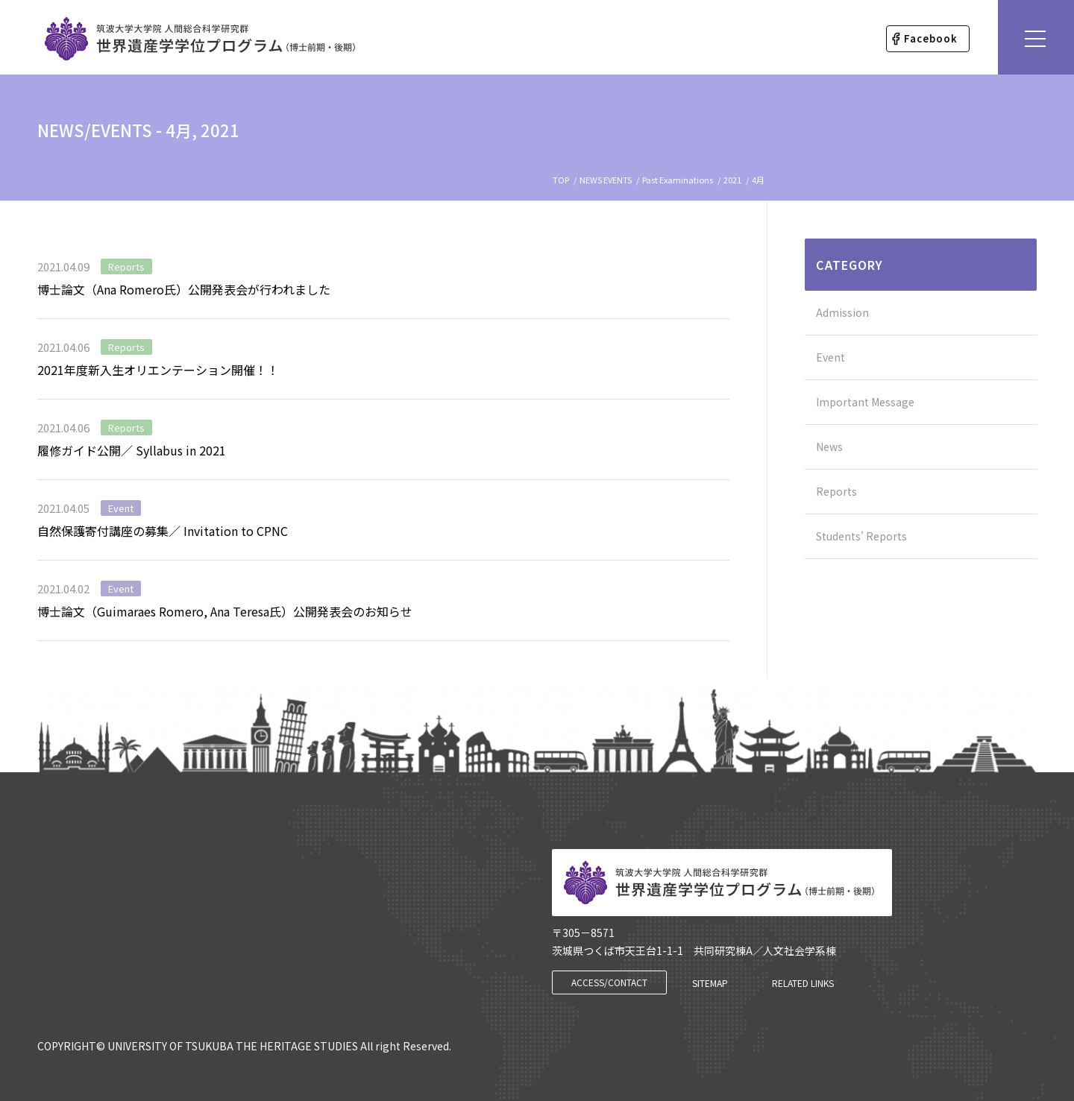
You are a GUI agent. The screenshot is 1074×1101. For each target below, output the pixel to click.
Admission (842, 312)
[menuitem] (928, 38)
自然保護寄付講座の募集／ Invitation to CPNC (162, 531)
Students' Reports (861, 536)
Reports (126, 266)
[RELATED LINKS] (802, 983)
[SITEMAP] (710, 983)
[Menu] (1036, 37)
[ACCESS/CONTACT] (609, 982)
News (829, 446)
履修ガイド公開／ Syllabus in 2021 (131, 450)
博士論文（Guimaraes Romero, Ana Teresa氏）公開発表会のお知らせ (224, 611)
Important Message (865, 401)
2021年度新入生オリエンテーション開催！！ (158, 370)
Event (121, 508)
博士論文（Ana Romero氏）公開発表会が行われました (183, 289)
